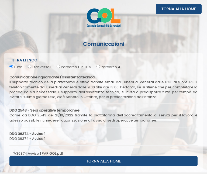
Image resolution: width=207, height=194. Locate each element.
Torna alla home (178, 9)
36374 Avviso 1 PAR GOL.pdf (38, 153)
